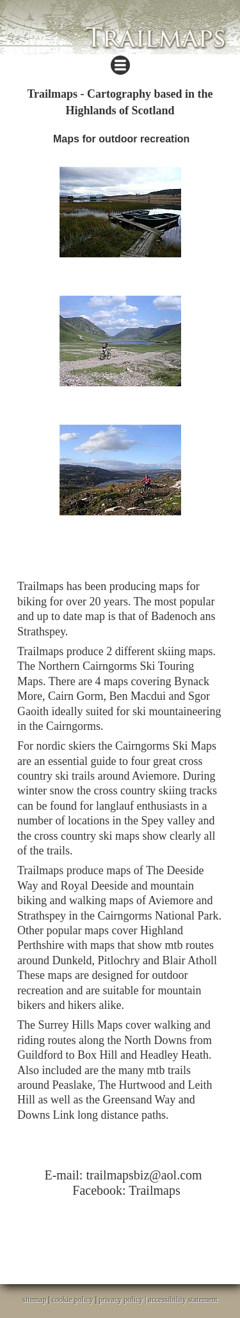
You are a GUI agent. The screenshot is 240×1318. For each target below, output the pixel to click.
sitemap (34, 1299)
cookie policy (72, 1299)
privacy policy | (123, 1299)
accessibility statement (183, 1299)
